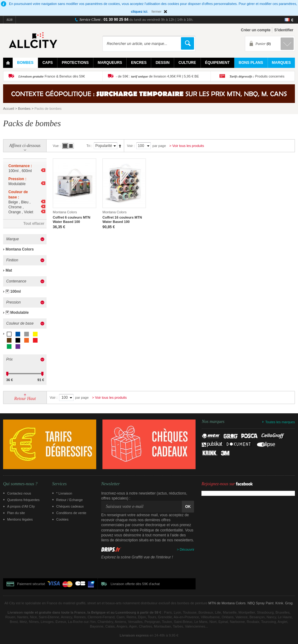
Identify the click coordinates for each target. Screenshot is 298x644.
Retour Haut (25, 398)
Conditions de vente (71, 513)
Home (8, 63)
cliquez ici (139, 11)
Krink (279, 603)
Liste (71, 146)
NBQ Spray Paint (260, 603)
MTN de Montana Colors (227, 603)
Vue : (57, 146)
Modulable (19, 312)
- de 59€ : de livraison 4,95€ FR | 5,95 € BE (157, 76)
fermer (156, 11)
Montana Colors (20, 249)
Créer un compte (255, 30)
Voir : (131, 146)
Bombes (24, 108)
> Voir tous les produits (186, 146)
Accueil (8, 108)
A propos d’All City (21, 506)
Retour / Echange (69, 500)
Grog (288, 603)
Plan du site (16, 513)
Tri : (89, 146)
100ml (15, 291)
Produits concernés (256, 76)
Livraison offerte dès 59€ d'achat (135, 584)
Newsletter (110, 484)
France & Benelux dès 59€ (51, 76)
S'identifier (283, 30)
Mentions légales (20, 519)
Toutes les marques (280, 422)
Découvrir (187, 549)
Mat (9, 270)
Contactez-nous (19, 493)
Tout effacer (33, 223)
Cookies (62, 519)
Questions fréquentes (23, 500)
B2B (9, 19)
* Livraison (64, 493)
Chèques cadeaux (70, 506)
